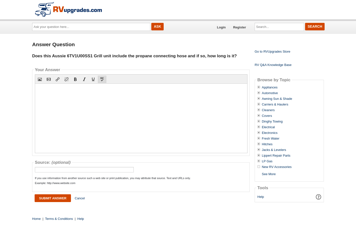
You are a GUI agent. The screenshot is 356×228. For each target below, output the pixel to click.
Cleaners (268, 110)
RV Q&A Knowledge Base (273, 65)
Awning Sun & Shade (277, 99)
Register (239, 27)
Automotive (270, 93)
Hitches (267, 144)
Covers (267, 116)
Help (260, 197)
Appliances (270, 87)
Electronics (270, 133)
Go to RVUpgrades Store (272, 51)
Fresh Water (270, 138)
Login (221, 27)
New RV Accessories (276, 167)
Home (36, 219)
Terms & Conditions (59, 219)
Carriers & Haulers (275, 104)
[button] (40, 79)
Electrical (268, 127)
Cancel (80, 198)
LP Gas (267, 161)
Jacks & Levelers (274, 150)
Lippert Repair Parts (276, 155)
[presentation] (40, 79)
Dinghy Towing (272, 121)
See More (269, 174)
